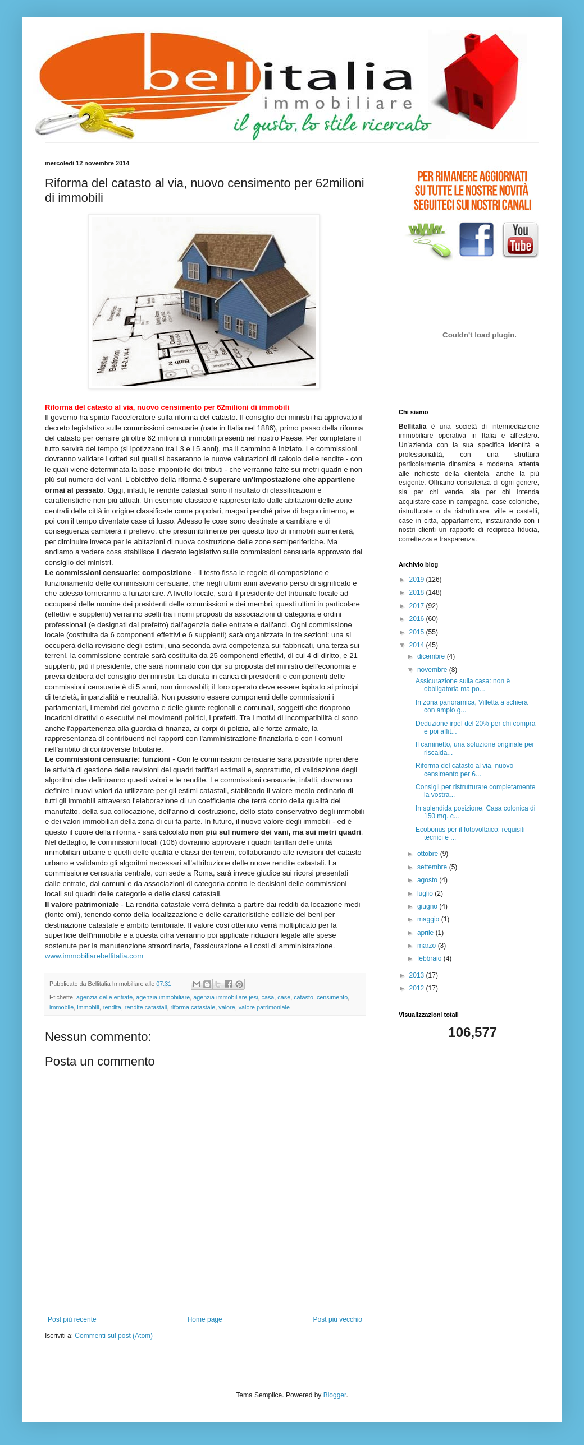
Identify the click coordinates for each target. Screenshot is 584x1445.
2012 (417, 988)
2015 (417, 632)
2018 (417, 592)
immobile (61, 1007)
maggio (429, 919)
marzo (427, 946)
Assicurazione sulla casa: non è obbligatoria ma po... (463, 685)
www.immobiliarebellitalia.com (94, 956)
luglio (426, 893)
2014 (417, 645)
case (283, 997)
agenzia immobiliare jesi (225, 997)
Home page (205, 1319)
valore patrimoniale (264, 1007)
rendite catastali (146, 1007)
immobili (88, 1007)
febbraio (430, 958)
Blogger (334, 1395)
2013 (417, 975)
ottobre (428, 854)
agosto (428, 880)
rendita (112, 1007)
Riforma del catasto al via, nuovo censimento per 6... (464, 769)
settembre (433, 867)
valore (226, 1007)
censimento (332, 997)
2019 (417, 579)
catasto (303, 997)
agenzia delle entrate (104, 997)
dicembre (432, 656)
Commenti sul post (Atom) (114, 1336)
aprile (426, 933)
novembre (433, 670)
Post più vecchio (337, 1319)
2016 (417, 619)
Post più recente (72, 1319)
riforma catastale (192, 1007)
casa (268, 997)
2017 (417, 606)
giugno (428, 906)
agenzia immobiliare (163, 997)
